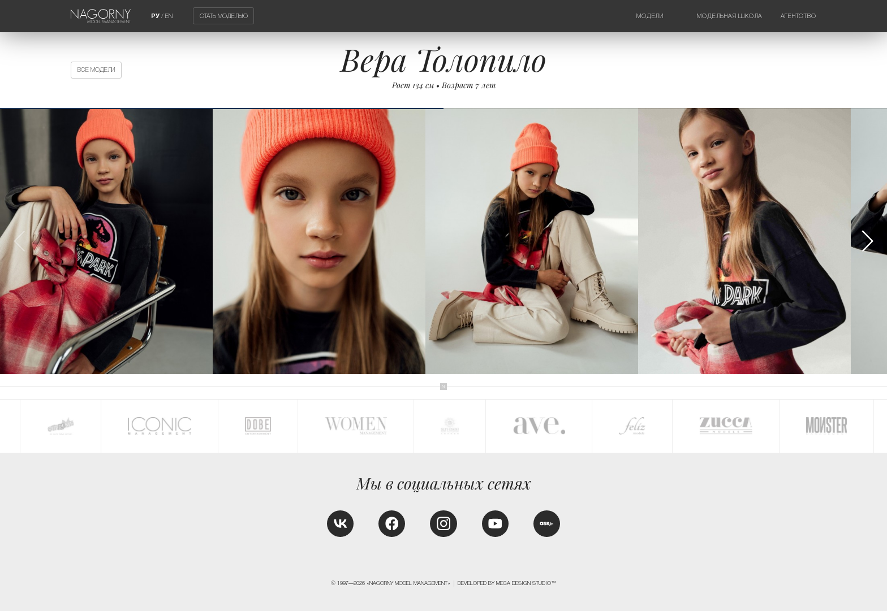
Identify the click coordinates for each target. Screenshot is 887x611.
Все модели (96, 69)
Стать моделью (224, 15)
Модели (650, 15)
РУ (155, 15)
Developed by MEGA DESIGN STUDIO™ (507, 583)
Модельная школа (730, 15)
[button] (867, 241)
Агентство (798, 15)
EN (169, 15)
